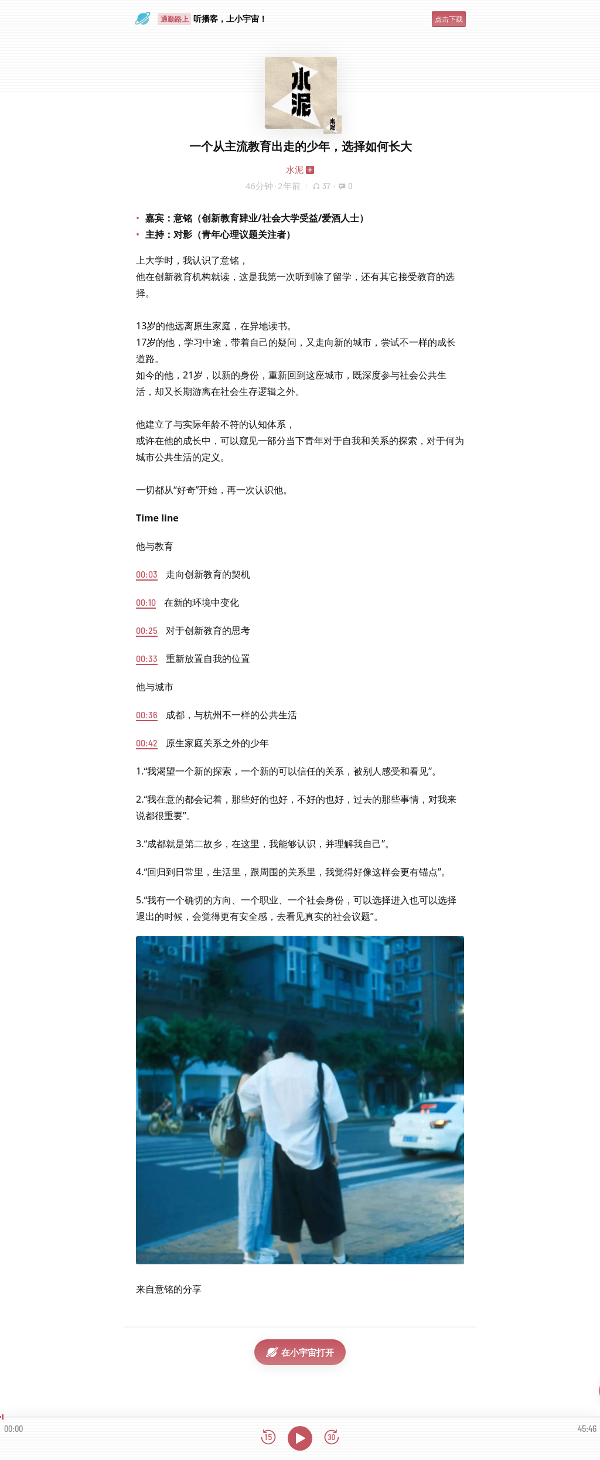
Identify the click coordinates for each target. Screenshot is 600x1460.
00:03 (147, 573)
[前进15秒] (331, 1438)
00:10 (146, 602)
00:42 (147, 742)
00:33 (147, 658)
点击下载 (449, 19)
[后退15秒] (268, 1438)
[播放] (300, 1438)
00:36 (147, 714)
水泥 (295, 169)
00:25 (147, 630)
